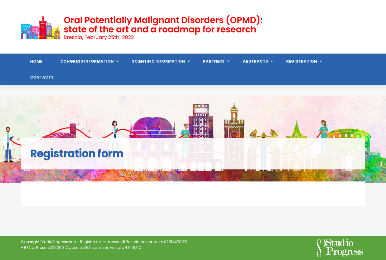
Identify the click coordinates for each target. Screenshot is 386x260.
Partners (214, 61)
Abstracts (255, 61)
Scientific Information (158, 61)
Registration (301, 61)
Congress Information (87, 61)
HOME (36, 61)
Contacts (42, 77)
